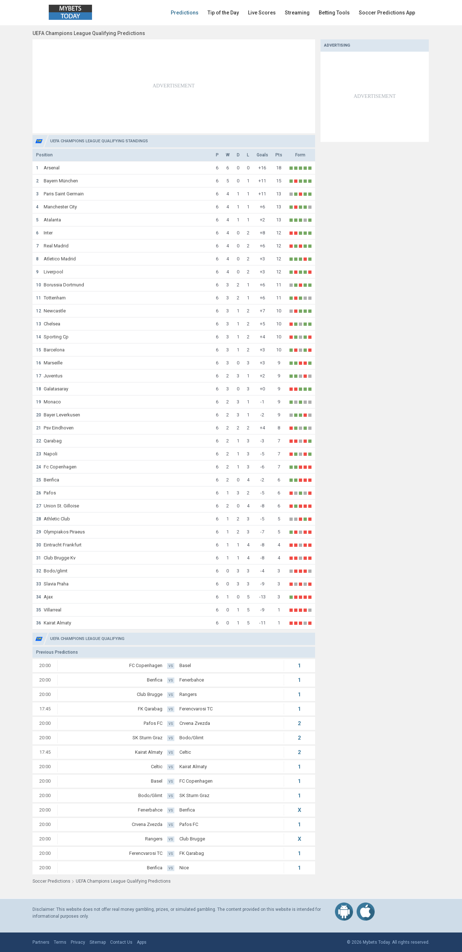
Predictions (185, 13)
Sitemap (98, 942)
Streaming (297, 13)
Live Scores (262, 13)
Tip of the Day (223, 13)
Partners (40, 942)
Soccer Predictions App (387, 13)
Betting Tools (334, 13)
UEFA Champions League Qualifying (87, 638)
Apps (142, 942)
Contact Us (121, 942)
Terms (60, 942)
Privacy (78, 942)
